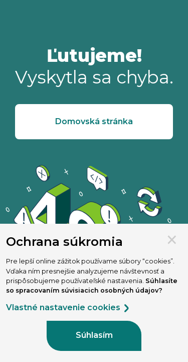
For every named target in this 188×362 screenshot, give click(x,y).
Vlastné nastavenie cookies (68, 307)
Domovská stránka (94, 121)
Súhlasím (94, 335)
